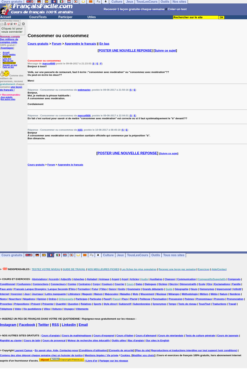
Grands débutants (153, 289)
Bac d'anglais (136, 340)
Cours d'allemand (146, 335)
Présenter (48, 303)
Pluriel (133, 299)
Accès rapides (9, 55)
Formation (84, 289)
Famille (236, 284)
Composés (234, 279)
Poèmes (189, 299)
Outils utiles (119, 340)
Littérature (74, 294)
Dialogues (150, 284)
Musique (161, 294)
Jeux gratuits (6, 97)
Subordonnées (141, 303)
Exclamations (222, 284)
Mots (135, 294)
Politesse (145, 299)
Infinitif (237, 289)
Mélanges (174, 294)
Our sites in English (157, 340)
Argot (124, 279)
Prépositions (21, 303)
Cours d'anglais (50, 335)
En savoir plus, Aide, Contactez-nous (56, 350)
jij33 (80, 129)
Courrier (119, 284)
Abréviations (39, 279)
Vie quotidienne (32, 308)
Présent (35, 303)
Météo (214, 294)
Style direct (110, 303)
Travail (232, 303)
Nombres (235, 294)
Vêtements (82, 308)
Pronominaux (204, 299)
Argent (115, 279)
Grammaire (133, 289)
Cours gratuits (38, 43)
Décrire (173, 284)
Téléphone (6, 308)
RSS (55, 325)
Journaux (37, 294)
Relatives (86, 303)
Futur (95, 289)
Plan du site (8, 61)
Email (83, 325)
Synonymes (159, 303)
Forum (56, 43)
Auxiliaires (156, 279)
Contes (72, 284)
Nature (224, 294)
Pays (125, 299)
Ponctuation (159, 299)
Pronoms (219, 299)
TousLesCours (137, 255)
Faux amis (6, 289)
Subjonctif (125, 303)
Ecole (202, 284)
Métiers (204, 294)
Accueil (5, 17)
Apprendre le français (80, 43)
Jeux (120, 255)
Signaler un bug (10, 65)
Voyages (69, 308)
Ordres (52, 299)
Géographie (181, 289)
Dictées (162, 284)
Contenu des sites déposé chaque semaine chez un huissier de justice (41, 355)
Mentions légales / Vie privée (101, 355)
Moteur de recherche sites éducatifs (89, 340)
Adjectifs (66, 279)
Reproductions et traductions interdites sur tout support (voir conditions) (194, 350)
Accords (54, 279)
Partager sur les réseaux (113, 360)
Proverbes (6, 303)
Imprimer (7, 57)
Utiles (91, 17)
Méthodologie (190, 294)
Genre (112, 289)
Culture (108, 255)
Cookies (125, 355)
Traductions (219, 303)
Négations (29, 299)
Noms (3, 299)
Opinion (41, 299)
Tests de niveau (187, 303)
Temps (172, 303)
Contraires (84, 284)
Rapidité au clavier (11, 340)
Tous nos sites (173, 255)
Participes (81, 299)
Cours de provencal (53, 340)
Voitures (57, 308)
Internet (4, 294)
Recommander (9, 63)
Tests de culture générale (200, 335)
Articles (134, 279)
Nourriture (15, 299)
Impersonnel (223, 289)
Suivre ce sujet (165, 50)
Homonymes (207, 289)
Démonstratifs (188, 284)
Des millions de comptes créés (10, 39)
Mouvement (147, 294)
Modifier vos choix (143, 355)
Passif (107, 299)
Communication (186, 279)
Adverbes (78, 279)
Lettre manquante (55, 294)
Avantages (7, 47)
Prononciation (235, 299)
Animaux (104, 279)
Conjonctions (41, 284)
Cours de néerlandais (170, 335)
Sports (97, 303)
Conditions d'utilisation (93, 350)
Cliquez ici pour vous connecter (12, 30)
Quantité (61, 303)
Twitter (43, 325)
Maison (98, 294)
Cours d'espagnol (104, 335)
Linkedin (69, 325)
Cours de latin (32, 340)
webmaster (84, 89)
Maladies (125, 294)
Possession (176, 299)
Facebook (27, 325)
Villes (47, 308)
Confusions (24, 284)
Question (73, 303)
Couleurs (107, 284)
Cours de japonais (228, 335)
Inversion (16, 294)
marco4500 (48, 63)
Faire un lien (8, 67)
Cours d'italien (124, 335)
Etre (209, 284)
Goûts (121, 289)
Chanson (169, 279)
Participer (65, 17)
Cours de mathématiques (76, 335)
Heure (194, 289)
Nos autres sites (8, 99)
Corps (96, 284)
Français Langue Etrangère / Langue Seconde (41, 289)
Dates (139, 284)
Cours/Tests (38, 17)
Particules (95, 299)
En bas (104, 43)
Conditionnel (7, 284)
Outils (155, 255)
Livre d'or (7, 59)
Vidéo (17, 308)
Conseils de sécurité (121, 350)
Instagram (8, 325)
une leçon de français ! (11, 88)
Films (72, 289)
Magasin (87, 294)
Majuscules (111, 294)
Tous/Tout (204, 303)
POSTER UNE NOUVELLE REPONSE (125, 50)
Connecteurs (58, 284)
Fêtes (103, 289)
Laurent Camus (23, 350)
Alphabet (92, 279)
